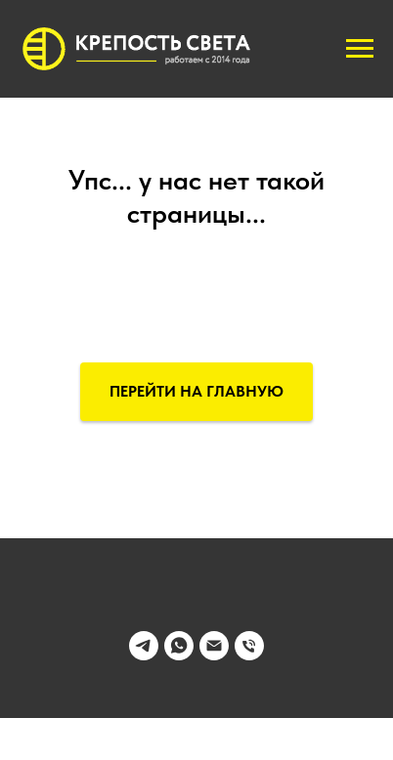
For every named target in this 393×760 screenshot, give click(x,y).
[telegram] (143, 655)
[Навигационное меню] (359, 49)
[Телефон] (249, 655)
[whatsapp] (179, 655)
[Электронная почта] (214, 655)
